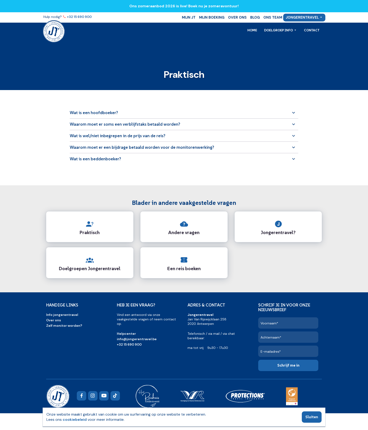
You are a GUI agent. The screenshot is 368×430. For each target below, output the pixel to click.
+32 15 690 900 (79, 17)
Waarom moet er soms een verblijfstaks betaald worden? (125, 124)
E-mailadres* (271, 351)
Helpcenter (126, 333)
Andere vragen (184, 232)
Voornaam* (269, 323)
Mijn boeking (212, 17)
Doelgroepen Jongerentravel (89, 268)
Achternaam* (271, 337)
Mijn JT (189, 17)
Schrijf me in (288, 365)
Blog (255, 17)
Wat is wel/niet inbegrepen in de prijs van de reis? (117, 135)
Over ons (237, 17)
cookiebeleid (75, 419)
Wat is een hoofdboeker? (94, 112)
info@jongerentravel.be (137, 339)
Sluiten (311, 416)
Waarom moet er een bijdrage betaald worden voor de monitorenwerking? (142, 147)
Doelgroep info (279, 30)
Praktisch (90, 232)
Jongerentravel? (278, 232)
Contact (311, 30)
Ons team (272, 17)
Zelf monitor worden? (64, 325)
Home (252, 30)
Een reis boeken (184, 268)
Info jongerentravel (62, 315)
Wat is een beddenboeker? (95, 158)
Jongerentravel (302, 17)
